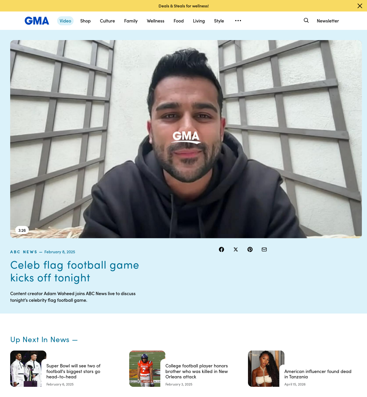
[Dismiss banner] (360, 6)
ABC (252, 321)
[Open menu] (238, 20)
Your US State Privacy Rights (216, 305)
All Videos (256, 330)
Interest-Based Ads (215, 316)
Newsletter (328, 20)
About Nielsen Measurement (210, 328)
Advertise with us (163, 357)
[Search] (305, 20)
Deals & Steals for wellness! (184, 5)
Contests (157, 302)
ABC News (231, 43)
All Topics (256, 339)
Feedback (207, 348)
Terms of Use (160, 312)
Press (203, 339)
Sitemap (305, 302)
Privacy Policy (161, 321)
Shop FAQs (257, 302)
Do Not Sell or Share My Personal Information (168, 333)
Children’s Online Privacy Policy (169, 346)
